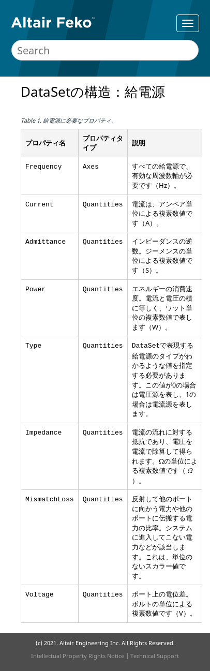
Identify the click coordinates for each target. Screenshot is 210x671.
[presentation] (189, 471)
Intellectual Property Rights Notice (77, 656)
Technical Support (154, 656)
